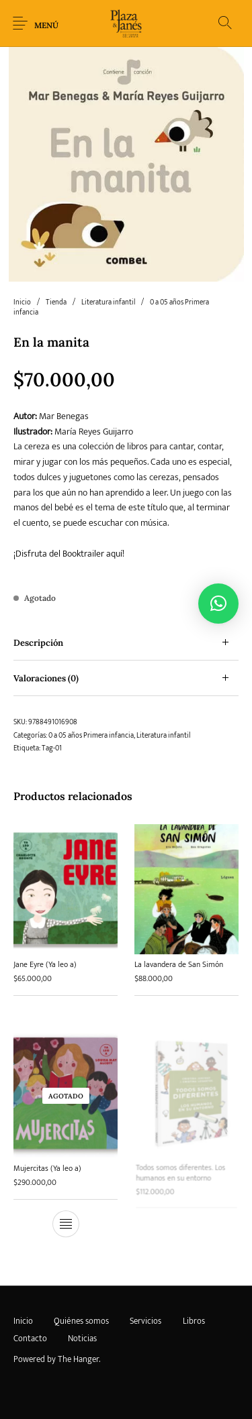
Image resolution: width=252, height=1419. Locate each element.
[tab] (126, 643)
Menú (46, 25)
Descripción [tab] (38, 642)
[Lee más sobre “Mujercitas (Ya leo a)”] (65, 1221)
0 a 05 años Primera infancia (91, 736)
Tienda (56, 302)
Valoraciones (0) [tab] (46, 678)
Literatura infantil (108, 302)
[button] (218, 603)
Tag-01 (52, 748)
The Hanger (78, 1359)
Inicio (22, 302)
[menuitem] (23, 1321)
